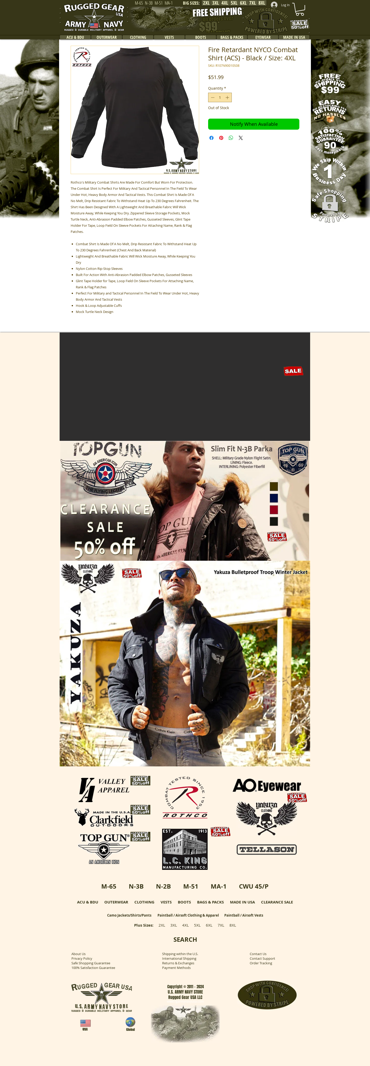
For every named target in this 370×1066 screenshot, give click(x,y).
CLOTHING (144, 902)
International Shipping (179, 958)
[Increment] (228, 97)
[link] (300, 9)
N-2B (163, 886)
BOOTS (184, 902)
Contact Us (258, 953)
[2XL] (206, 3)
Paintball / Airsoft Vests (243, 915)
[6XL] (243, 3)
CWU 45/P (254, 886)
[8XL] (261, 3)
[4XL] (224, 3)
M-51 (190, 886)
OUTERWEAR (116, 902)
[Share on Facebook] (211, 138)
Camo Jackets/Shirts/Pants (129, 915)
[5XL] (234, 3)
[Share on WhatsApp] (231, 138)
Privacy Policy (81, 958)
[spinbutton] (220, 97)
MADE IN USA (242, 902)
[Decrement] (212, 97)
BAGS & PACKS (210, 902)
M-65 (108, 886)
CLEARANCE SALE (277, 902)
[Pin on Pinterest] (221, 138)
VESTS (166, 902)
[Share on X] (241, 138)
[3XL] (215, 3)
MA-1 (219, 886)
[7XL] (252, 3)
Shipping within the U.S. (180, 953)
